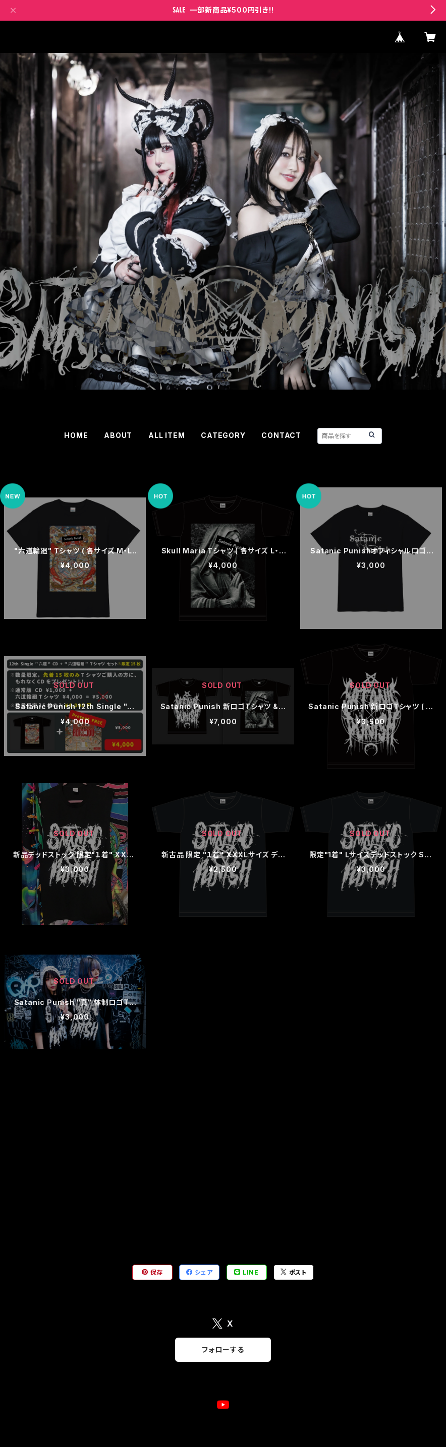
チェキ (14, 1128)
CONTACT (281, 435)
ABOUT (118, 435)
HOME (76, 435)
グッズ (48, 474)
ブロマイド (20, 1220)
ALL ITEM (166, 435)
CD (9, 1159)
